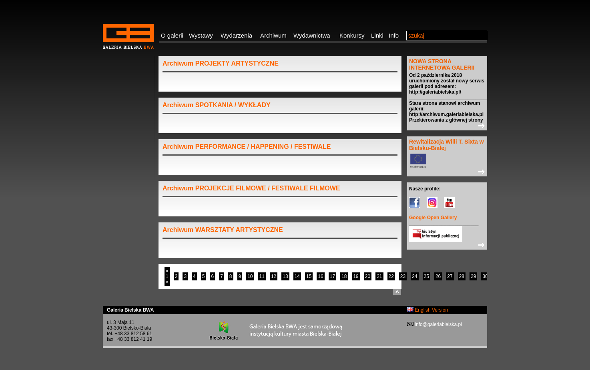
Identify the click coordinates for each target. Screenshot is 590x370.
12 (273, 276)
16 (320, 276)
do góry (397, 292)
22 (391, 276)
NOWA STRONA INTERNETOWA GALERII (441, 64)
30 (485, 276)
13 (285, 276)
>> (447, 125)
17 (332, 276)
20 (367, 276)
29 (473, 276)
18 (344, 276)
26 (438, 276)
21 (379, 276)
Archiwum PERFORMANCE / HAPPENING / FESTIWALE (247, 146)
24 (414, 276)
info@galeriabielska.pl (437, 324)
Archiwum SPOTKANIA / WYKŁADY (217, 105)
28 (461, 276)
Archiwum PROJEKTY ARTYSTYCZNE (221, 63)
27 (449, 276)
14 (297, 276)
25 (426, 276)
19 (355, 276)
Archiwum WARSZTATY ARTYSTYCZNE (223, 229)
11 (262, 276)
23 (402, 276)
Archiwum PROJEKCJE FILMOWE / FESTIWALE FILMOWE (251, 188)
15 (308, 276)
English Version (427, 310)
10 (250, 276)
